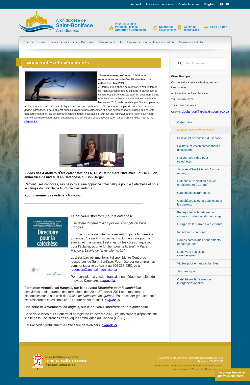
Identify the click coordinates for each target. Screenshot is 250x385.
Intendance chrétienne (192, 232)
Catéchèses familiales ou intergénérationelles (194, 281)
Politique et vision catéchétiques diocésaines (198, 147)
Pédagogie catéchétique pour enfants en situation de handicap (199, 214)
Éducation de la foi (110, 42)
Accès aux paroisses (160, 4)
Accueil (136, 4)
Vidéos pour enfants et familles (198, 263)
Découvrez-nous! (34, 42)
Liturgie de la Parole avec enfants (199, 224)
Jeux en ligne (186, 271)
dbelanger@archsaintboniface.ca (205, 111)
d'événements (166, 28)
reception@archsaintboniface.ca (94, 269)
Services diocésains (63, 42)
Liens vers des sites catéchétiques (190, 253)
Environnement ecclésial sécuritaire (151, 42)
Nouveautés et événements (195, 130)
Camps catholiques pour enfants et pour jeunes (199, 241)
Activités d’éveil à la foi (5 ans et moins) (198, 171)
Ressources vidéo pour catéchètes (192, 159)
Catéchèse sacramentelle (194, 192)
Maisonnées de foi (191, 42)
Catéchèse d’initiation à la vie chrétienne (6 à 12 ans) (196, 182)
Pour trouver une (130, 26)
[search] (199, 63)
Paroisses (87, 42)
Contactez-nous (189, 4)
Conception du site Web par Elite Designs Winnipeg (197, 369)
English (209, 4)
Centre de (191, 28)
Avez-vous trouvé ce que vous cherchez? (231, 374)
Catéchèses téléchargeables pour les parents (199, 202)
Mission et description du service (199, 138)
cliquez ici (73, 195)
